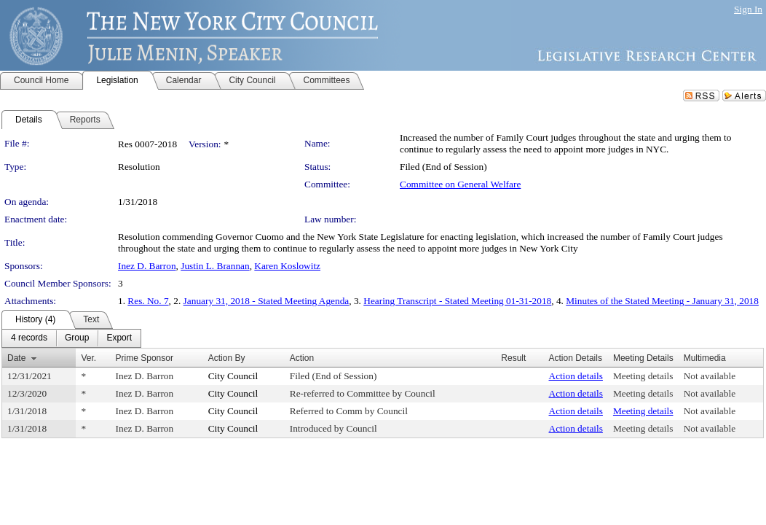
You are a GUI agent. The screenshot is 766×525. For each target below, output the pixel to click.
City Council (233, 375)
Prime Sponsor (144, 358)
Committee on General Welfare (460, 184)
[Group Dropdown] (77, 338)
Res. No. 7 (147, 300)
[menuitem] (29, 338)
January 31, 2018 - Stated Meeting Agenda (266, 300)
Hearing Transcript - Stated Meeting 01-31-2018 (457, 300)
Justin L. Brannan (215, 265)
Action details (576, 375)
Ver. (88, 358)
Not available (709, 375)
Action (302, 358)
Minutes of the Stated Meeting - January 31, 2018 (662, 300)
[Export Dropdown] (119, 338)
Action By (226, 358)
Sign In (748, 9)
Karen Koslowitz (287, 265)
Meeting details (643, 375)
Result (513, 358)
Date (16, 358)
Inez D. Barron (147, 265)
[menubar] (71, 338)
